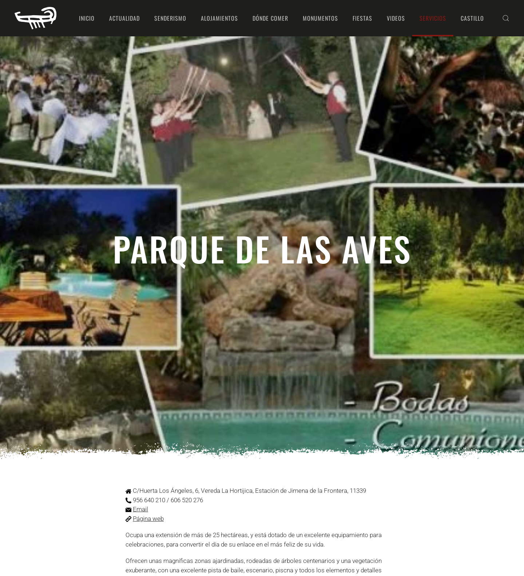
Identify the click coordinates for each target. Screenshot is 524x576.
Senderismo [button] (170, 18)
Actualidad (124, 18)
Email (140, 509)
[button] (505, 18)
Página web (148, 518)
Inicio (87, 18)
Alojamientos (219, 18)
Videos (396, 18)
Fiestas (362, 18)
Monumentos (320, 18)
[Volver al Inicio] (35, 18)
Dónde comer (270, 18)
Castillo (472, 18)
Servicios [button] (433, 18)
